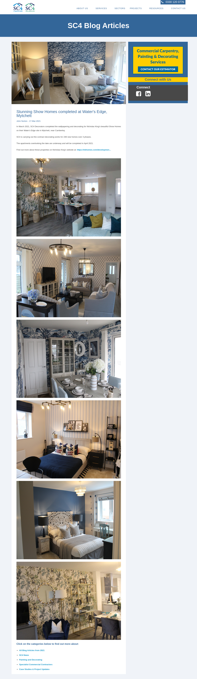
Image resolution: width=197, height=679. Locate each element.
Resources (156, 8)
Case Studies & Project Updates (34, 669)
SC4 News (24, 655)
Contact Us (178, 8)
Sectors (119, 8)
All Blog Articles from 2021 (32, 650)
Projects (136, 8)
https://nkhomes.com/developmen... (94, 150)
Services (101, 8)
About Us (82, 8)
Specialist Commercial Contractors (35, 664)
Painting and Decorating (30, 660)
